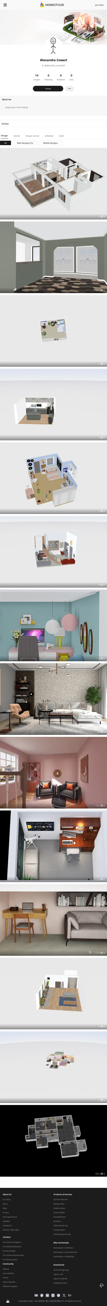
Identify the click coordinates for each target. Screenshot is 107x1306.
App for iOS (58, 1274)
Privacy (6, 1212)
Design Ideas (59, 1203)
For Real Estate (9, 1250)
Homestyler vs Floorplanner (65, 1252)
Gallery (6, 1269)
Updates (6, 1221)
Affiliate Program (10, 1286)
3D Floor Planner (61, 1199)
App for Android (60, 1278)
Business (57, 1221)
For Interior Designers (12, 1242)
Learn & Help (8, 1273)
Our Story (7, 1199)
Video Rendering (61, 1225)
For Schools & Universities (13, 1255)
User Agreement (10, 1216)
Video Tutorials (9, 1282)
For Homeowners (10, 1259)
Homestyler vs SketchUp (64, 1256)
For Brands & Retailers (12, 1246)
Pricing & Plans (60, 1216)
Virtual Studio (59, 1212)
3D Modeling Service (62, 1234)
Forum (5, 1277)
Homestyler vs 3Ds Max (63, 1247)
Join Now (99, 4)
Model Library (59, 1208)
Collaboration (59, 1229)
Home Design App (61, 1269)
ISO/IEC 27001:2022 (11, 1229)
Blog (5, 1208)
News (5, 1203)
